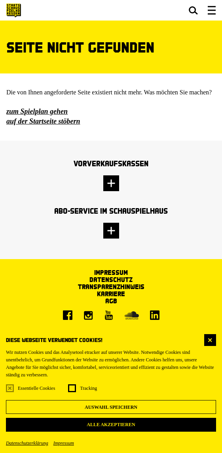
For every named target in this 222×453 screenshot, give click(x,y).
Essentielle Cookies (36, 388)
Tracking (88, 388)
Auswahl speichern (111, 407)
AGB (111, 301)
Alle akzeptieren (111, 424)
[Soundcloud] (132, 315)
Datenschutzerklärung (27, 443)
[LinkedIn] (154, 315)
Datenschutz (111, 279)
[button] (193, 10)
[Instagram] (88, 315)
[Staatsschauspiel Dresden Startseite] (13, 10)
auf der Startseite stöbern (43, 121)
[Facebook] (67, 315)
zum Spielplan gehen (37, 111)
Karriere (111, 293)
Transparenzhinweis (111, 286)
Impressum (63, 443)
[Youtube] (109, 315)
